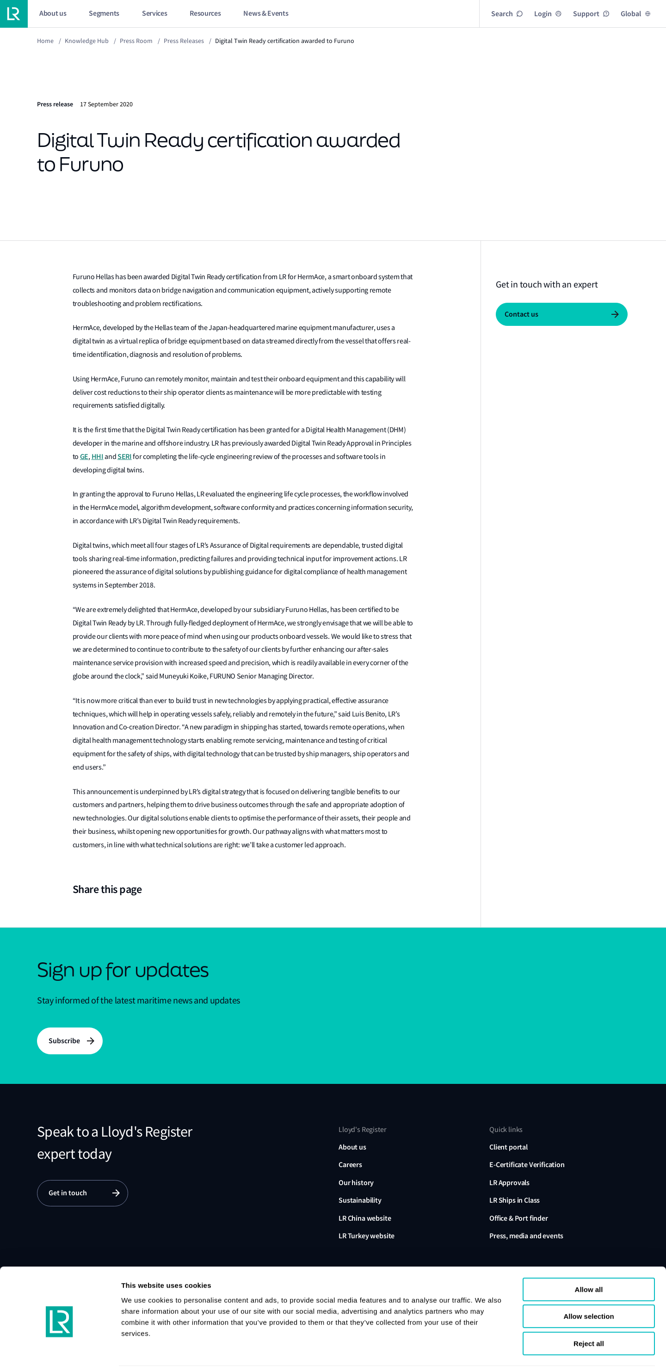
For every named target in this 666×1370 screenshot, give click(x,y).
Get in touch (68, 1193)
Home (45, 41)
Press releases (184, 41)
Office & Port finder (518, 1218)
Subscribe (64, 1041)
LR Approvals (509, 1183)
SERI (124, 456)
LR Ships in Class (514, 1200)
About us (352, 1147)
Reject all (589, 1311)
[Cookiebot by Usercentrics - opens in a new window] (59, 1352)
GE (84, 456)
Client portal (508, 1147)
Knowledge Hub (87, 41)
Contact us (521, 314)
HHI (98, 456)
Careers (350, 1165)
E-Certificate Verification (527, 1165)
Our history (356, 1183)
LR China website (365, 1218)
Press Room (136, 41)
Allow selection (588, 1284)
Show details (568, 1352)
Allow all (589, 1257)
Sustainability (360, 1200)
